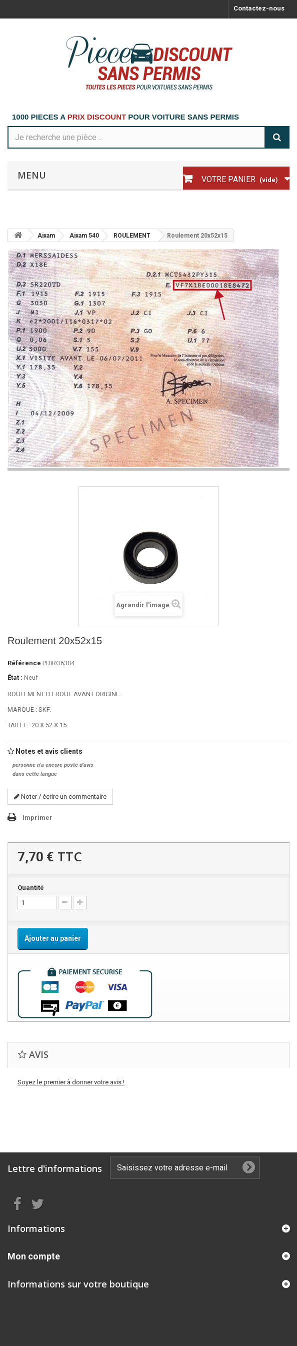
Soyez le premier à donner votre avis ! (71, 1082)
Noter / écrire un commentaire (60, 796)
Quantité (31, 887)
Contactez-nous (259, 8)
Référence (24, 663)
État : (15, 677)
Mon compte (34, 1256)
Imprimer (37, 817)
